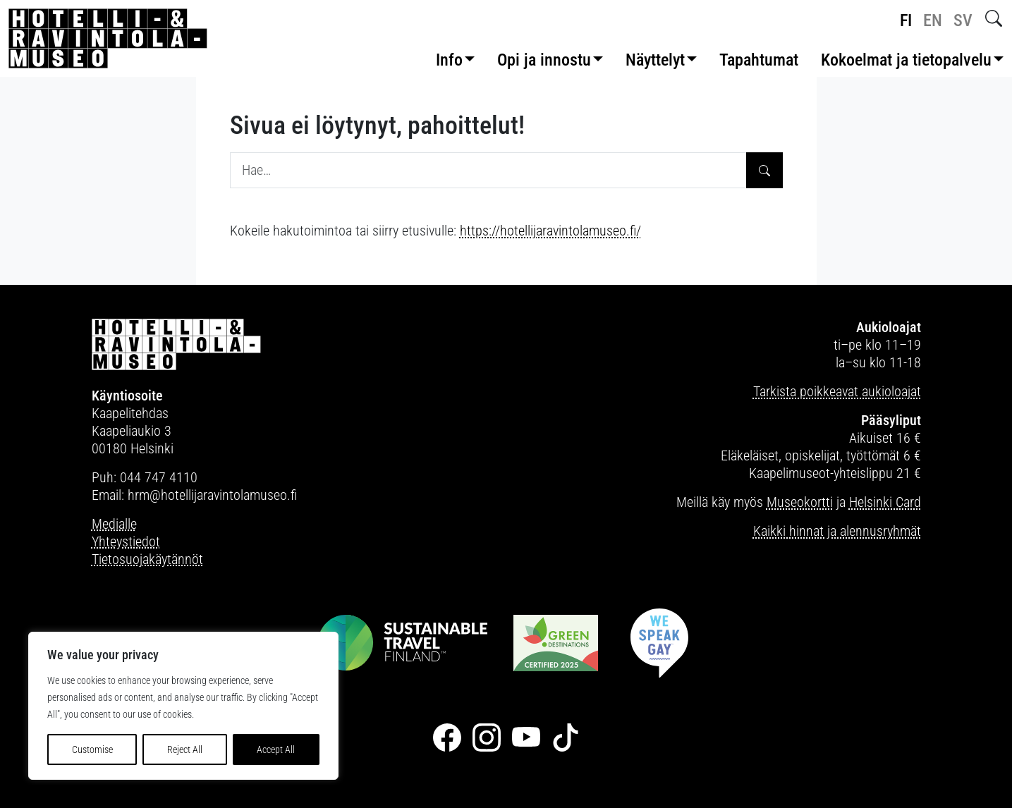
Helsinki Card (885, 502)
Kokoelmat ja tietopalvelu (906, 59)
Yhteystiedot (126, 541)
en (932, 20)
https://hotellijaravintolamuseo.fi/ (550, 230)
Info (449, 59)
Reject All (184, 749)
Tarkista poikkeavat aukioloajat (837, 391)
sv (963, 20)
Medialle (114, 523)
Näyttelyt (655, 59)
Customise (92, 749)
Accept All (276, 749)
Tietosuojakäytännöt (147, 559)
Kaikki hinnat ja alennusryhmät (837, 530)
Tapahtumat (758, 59)
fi (906, 20)
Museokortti (800, 502)
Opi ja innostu (544, 59)
